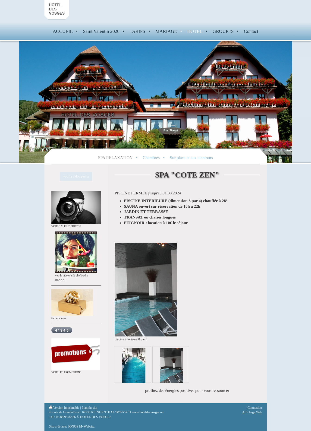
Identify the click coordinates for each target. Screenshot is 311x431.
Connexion (255, 407)
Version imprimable (64, 407)
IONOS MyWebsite (81, 426)
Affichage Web (252, 412)
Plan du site (89, 407)
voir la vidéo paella (76, 176)
